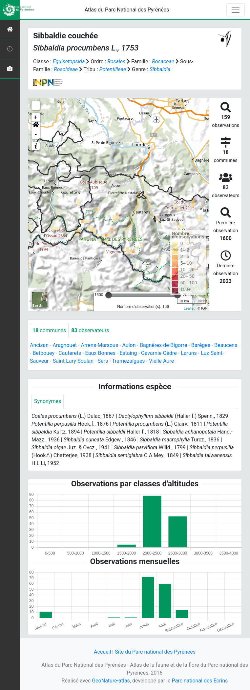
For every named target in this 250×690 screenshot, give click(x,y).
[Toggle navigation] (235, 9)
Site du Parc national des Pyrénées (155, 652)
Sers (102, 361)
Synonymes (47, 401)
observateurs (90, 330)
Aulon (129, 345)
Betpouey (43, 353)
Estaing (128, 353)
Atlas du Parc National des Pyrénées (127, 10)
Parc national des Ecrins (200, 681)
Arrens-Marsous (99, 345)
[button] (35, 126)
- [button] (36, 134)
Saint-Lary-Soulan (73, 361)
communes (49, 330)
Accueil (102, 652)
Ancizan (39, 345)
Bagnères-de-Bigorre (163, 345)
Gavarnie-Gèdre (159, 353)
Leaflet (189, 308)
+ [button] (36, 117)
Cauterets (69, 353)
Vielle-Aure (161, 361)
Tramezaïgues (128, 361)
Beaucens (225, 345)
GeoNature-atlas (111, 681)
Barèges (200, 345)
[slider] (108, 295)
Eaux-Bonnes (100, 353)
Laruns (189, 353)
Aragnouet (64, 345)
